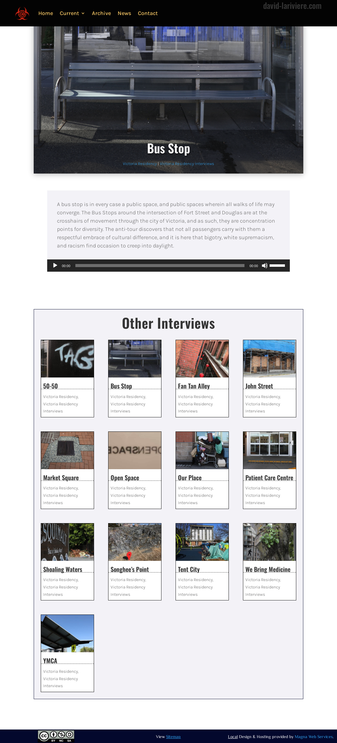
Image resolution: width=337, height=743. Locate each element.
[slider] (160, 265)
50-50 (50, 385)
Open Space (125, 477)
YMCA (50, 660)
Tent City (189, 569)
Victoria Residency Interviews (187, 163)
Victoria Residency (140, 163)
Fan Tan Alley (194, 385)
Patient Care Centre (269, 477)
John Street (259, 385)
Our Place (190, 477)
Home (45, 13)
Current (69, 13)
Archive (101, 13)
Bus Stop (121, 385)
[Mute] (265, 265)
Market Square (61, 477)
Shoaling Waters (62, 569)
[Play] (55, 265)
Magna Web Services (314, 736)
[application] (168, 265)
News (124, 13)
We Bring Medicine (267, 569)
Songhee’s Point (130, 569)
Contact (148, 13)
